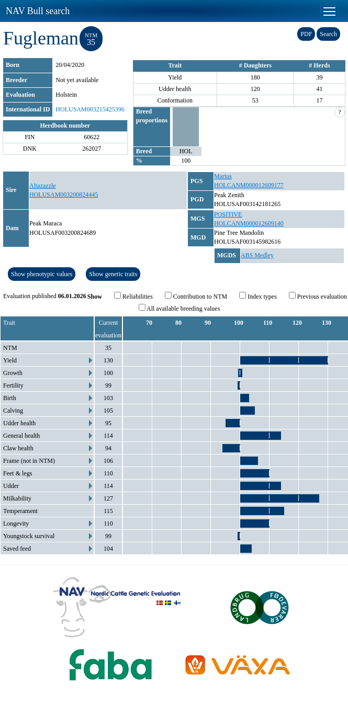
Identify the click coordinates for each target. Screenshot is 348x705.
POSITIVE (228, 214)
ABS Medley (257, 255)
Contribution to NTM (196, 296)
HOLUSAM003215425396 (89, 109)
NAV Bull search (38, 11)
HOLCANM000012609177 (249, 185)
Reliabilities (133, 296)
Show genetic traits (113, 274)
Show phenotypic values (41, 274)
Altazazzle (42, 185)
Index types (258, 296)
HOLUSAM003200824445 (63, 194)
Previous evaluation (318, 296)
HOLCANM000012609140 (249, 223)
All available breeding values (179, 308)
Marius (223, 176)
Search (328, 34)
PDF (306, 34)
